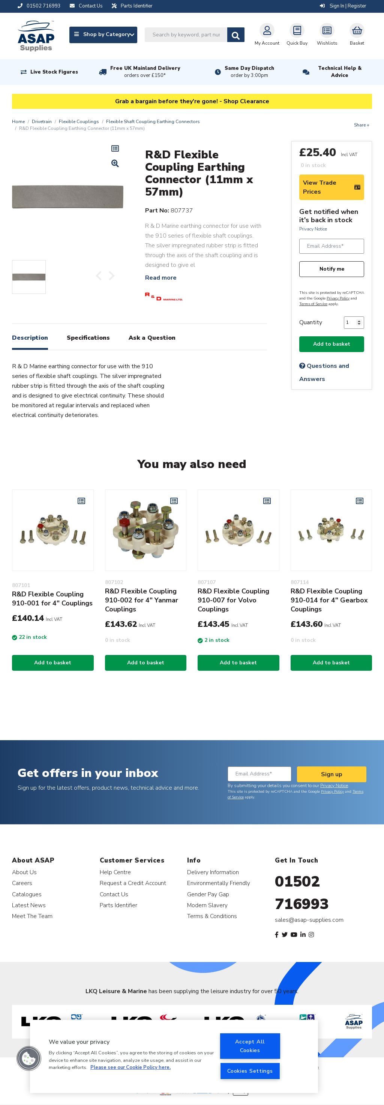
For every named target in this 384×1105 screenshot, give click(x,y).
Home (18, 122)
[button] (29, 1058)
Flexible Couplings (79, 122)
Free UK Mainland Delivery (145, 72)
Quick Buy (297, 34)
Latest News (29, 905)
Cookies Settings (250, 1071)
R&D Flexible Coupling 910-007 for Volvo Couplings (233, 600)
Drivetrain (42, 122)
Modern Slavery (207, 905)
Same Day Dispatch (249, 72)
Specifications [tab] (88, 338)
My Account (267, 34)
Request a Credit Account (133, 883)
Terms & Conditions (212, 916)
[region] (174, 1056)
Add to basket (331, 344)
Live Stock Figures (54, 72)
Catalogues (27, 894)
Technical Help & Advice (340, 72)
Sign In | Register (343, 6)
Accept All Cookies (250, 1046)
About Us (24, 872)
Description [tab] (30, 338)
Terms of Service (313, 304)
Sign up (331, 774)
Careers (22, 883)
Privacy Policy (338, 298)
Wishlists (327, 34)
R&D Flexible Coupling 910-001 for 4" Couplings (52, 599)
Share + (361, 125)
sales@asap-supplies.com (309, 920)
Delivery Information (213, 872)
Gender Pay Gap (208, 894)
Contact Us (114, 894)
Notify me (332, 268)
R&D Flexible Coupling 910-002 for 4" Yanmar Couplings (141, 600)
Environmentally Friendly (218, 883)
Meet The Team (32, 916)
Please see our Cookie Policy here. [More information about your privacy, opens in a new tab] (130, 1067)
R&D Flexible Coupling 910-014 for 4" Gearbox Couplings (329, 600)
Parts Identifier (118, 905)
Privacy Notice (313, 229)
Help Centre (115, 872)
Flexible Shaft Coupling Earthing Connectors (153, 122)
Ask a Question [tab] (152, 338)
